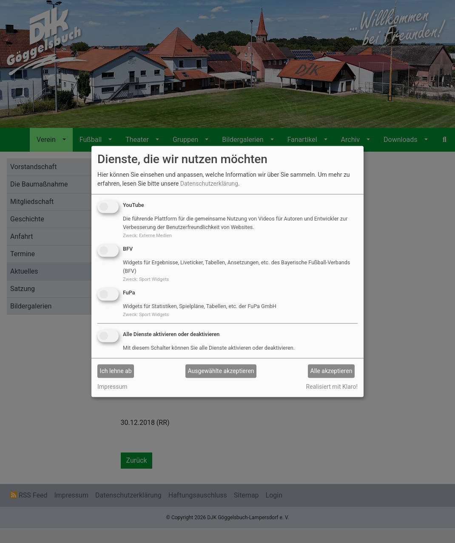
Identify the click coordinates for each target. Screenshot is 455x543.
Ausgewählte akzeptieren (221, 371)
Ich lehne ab (116, 371)
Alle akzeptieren (331, 371)
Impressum (112, 386)
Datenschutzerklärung (209, 183)
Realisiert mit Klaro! (332, 386)
